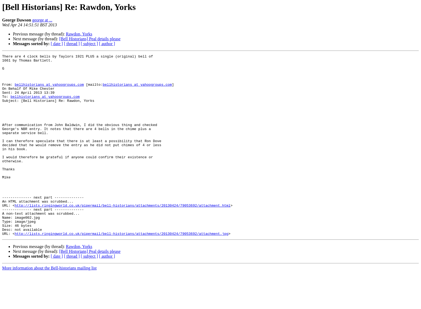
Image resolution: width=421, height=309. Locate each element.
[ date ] (57, 43)
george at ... (42, 20)
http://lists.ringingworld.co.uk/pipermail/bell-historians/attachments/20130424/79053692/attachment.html (122, 235)
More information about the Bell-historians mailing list (49, 304)
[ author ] (107, 43)
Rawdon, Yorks (79, 34)
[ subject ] (89, 43)
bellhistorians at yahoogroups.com (49, 90)
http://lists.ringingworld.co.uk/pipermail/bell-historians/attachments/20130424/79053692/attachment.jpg (121, 269)
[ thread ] (72, 43)
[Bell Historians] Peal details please (89, 39)
